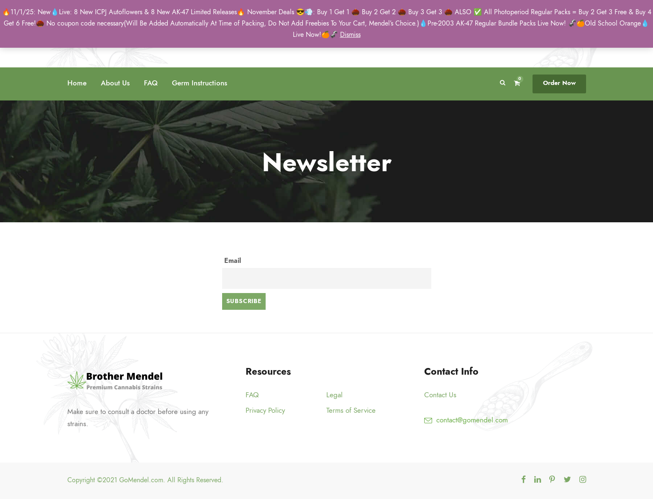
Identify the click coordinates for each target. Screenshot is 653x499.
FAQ (151, 83)
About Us (115, 83)
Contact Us (440, 395)
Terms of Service (351, 410)
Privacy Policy (265, 410)
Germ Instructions (199, 83)
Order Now (559, 83)
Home (77, 83)
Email (232, 260)
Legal (334, 395)
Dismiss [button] (350, 34)
